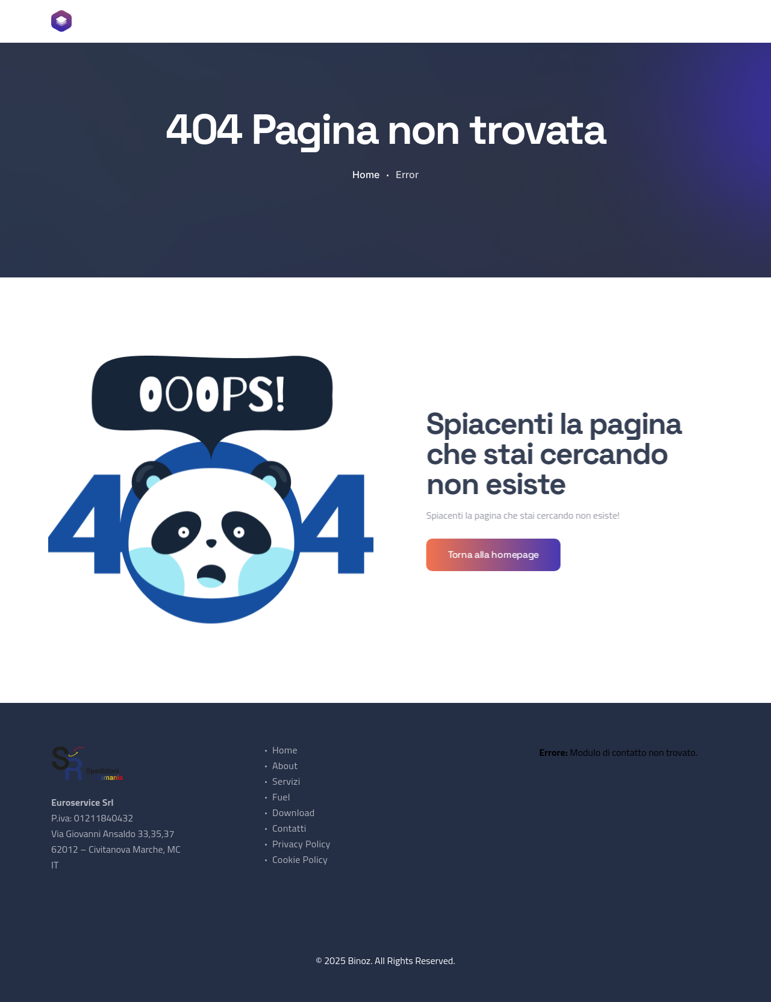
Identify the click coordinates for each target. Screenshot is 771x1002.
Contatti (413, 20)
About (227, 20)
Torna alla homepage (496, 554)
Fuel (309, 20)
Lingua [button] (462, 20)
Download (357, 20)
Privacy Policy (301, 844)
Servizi (270, 20)
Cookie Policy (300, 859)
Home (185, 20)
